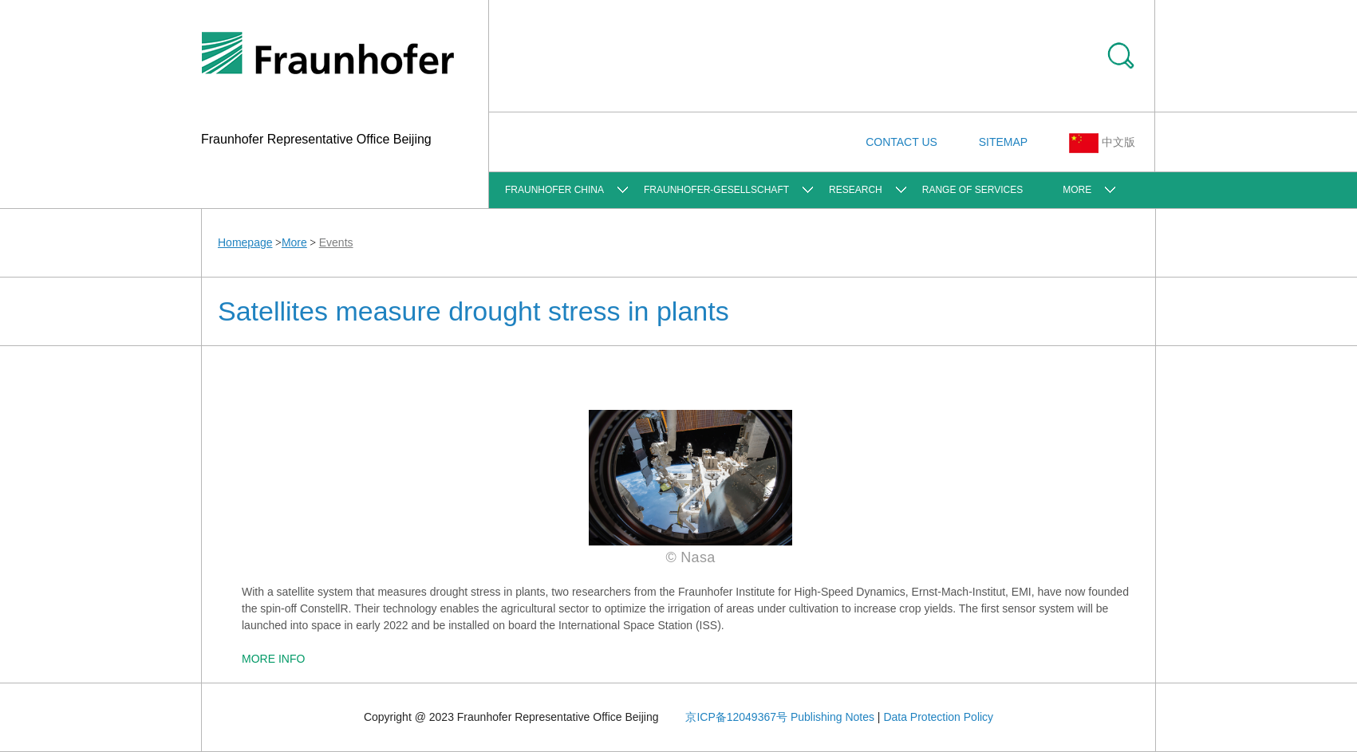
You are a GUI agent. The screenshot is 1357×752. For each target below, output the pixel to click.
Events (336, 242)
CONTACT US (901, 142)
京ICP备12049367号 (736, 717)
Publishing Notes (832, 717)
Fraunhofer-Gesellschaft (716, 189)
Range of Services (972, 189)
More (1077, 189)
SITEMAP (1003, 142)
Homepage (245, 242)
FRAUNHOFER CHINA (554, 189)
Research (855, 189)
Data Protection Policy (938, 717)
